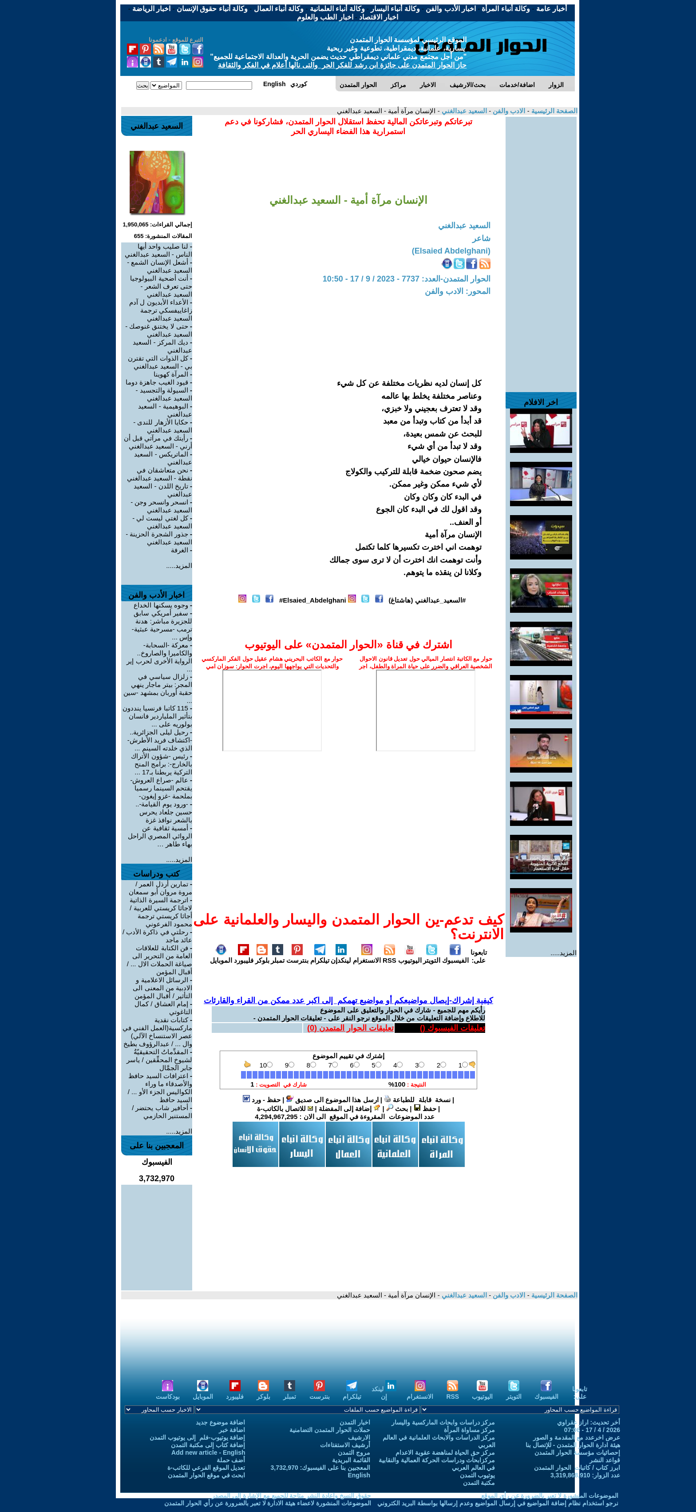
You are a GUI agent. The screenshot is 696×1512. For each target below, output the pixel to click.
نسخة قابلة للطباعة (417, 1099)
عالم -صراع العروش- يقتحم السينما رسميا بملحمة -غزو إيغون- (161, 788)
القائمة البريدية (351, 1460)
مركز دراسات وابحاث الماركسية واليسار (443, 1422)
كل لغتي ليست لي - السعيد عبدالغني (162, 522)
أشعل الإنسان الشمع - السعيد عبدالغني (159, 266)
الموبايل (221, 956)
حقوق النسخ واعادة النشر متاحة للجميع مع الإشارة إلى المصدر (291, 1495)
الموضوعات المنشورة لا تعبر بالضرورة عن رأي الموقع (549, 1495)
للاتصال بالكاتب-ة (285, 1108)
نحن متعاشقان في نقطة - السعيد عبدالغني (160, 474)
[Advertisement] (541, 250)
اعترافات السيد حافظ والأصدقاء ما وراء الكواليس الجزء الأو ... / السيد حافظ (160, 1087)
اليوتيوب (410, 956)
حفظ (425, 1108)
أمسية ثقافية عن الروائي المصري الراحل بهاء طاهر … (160, 836)
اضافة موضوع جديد (220, 1422)
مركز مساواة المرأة (469, 1429)
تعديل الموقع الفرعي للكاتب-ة (206, 1467)
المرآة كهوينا (171, 374)
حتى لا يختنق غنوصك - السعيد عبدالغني (158, 330)
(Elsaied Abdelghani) (451, 250)
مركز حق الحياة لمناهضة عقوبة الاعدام (445, 1452)
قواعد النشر (604, 1460)
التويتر (431, 956)
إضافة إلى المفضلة (350, 1108)
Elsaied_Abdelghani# (312, 600)
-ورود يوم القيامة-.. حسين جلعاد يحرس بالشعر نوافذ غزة (163, 812)
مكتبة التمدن (479, 1482)
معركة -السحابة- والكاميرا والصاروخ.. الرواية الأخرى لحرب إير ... (159, 657)
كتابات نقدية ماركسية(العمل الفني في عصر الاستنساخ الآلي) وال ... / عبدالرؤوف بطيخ (157, 1032)
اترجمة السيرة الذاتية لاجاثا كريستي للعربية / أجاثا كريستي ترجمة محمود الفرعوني (161, 912)
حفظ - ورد (262, 1099)
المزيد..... (563, 952)
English (359, 1475)
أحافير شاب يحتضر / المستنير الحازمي (162, 1111)
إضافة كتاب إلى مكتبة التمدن (208, 1445)
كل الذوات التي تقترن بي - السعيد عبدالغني (160, 362)
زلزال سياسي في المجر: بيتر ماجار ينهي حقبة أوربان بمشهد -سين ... (158, 688)
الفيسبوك (455, 956)
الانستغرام (367, 956)
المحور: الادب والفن (457, 291)
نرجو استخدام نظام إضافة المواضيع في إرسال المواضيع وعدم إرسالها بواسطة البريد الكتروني (497, 1503)
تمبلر (278, 956)
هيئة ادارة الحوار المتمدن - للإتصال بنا (573, 1445)
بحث (397, 1108)
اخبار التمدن (355, 1422)
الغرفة (179, 550)
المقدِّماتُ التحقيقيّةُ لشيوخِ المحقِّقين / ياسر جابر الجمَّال (159, 1059)
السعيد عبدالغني (463, 111)
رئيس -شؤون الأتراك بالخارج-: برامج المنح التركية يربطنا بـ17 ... (161, 764)
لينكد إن (384, 1392)
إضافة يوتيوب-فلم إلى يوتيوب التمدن (197, 1437)
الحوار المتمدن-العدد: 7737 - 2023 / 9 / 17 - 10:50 (406, 278)
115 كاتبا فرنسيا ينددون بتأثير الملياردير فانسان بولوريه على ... (157, 716)
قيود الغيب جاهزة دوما (157, 382)
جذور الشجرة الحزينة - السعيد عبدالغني (159, 538)
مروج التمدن (354, 1452)
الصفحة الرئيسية (553, 111)
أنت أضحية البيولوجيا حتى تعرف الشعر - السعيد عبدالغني (161, 286)
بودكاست (168, 1392)
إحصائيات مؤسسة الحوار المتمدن (577, 1452)
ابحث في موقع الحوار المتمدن (206, 1475)
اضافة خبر (232, 1429)
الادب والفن (508, 111)
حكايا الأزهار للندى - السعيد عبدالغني (162, 426)
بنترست (297, 956)
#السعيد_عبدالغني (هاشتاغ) (427, 600)
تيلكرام (319, 956)
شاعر (481, 238)
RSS (389, 956)
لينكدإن (341, 956)
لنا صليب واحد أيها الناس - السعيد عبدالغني (159, 250)
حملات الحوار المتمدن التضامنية (329, 1429)
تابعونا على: (479, 956)
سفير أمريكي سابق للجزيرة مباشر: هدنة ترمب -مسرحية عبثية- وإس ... (162, 625)
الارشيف (359, 1437)
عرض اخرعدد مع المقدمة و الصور (576, 1437)
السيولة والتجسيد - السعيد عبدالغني (163, 394)
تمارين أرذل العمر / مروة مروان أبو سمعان (160, 888)
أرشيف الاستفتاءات (345, 1445)
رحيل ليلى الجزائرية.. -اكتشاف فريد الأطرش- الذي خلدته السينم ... (159, 740)
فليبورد (243, 956)
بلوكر (262, 956)
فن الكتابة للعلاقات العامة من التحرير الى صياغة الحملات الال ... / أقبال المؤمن (159, 960)
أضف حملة (231, 1460)
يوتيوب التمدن (477, 1475)
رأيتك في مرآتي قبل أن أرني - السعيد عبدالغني (158, 442)
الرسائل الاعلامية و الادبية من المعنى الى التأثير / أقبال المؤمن (162, 988)
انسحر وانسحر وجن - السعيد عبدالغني (161, 506)
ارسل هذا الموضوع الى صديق (332, 1099)
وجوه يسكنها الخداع (161, 605)
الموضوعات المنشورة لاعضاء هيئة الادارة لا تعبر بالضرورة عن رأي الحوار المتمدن (267, 1503)
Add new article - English (208, 1452)
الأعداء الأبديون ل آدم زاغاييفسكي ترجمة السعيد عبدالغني (160, 310)
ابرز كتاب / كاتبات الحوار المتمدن (577, 1467)
